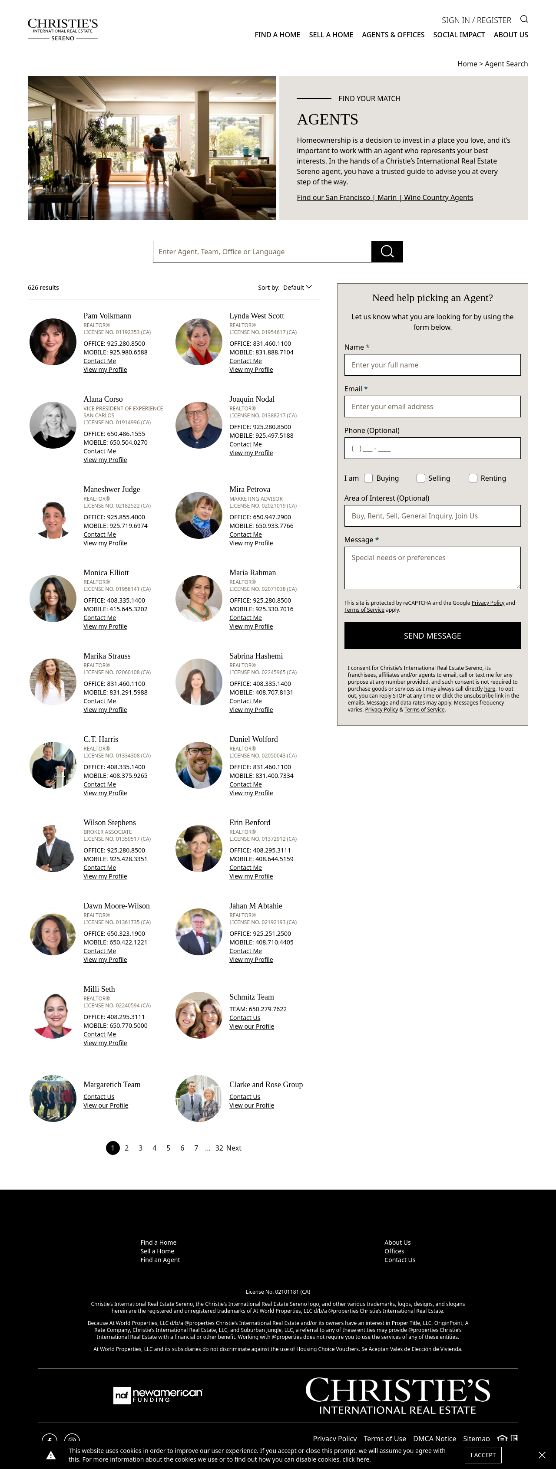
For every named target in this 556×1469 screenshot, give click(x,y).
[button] (542, 1455)
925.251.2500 (272, 933)
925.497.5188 (274, 435)
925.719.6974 (128, 525)
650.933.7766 (274, 525)
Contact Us (399, 1260)
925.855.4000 (126, 517)
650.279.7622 (268, 1009)
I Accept (483, 1455)
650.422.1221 (128, 942)
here (490, 688)
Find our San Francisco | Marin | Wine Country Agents (385, 197)
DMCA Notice (434, 1438)
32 (219, 1148)
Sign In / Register (476, 20)
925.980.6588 (128, 352)
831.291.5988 (128, 692)
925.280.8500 (126, 343)
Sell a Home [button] (331, 34)
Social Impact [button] (459, 34)
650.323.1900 (126, 933)
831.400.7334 (274, 775)
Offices (394, 1251)
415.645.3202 (128, 609)
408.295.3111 (272, 850)
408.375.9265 (128, 775)
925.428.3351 (128, 859)
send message (432, 635)
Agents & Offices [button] (393, 34)
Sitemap (476, 1438)
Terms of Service (364, 609)
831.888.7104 (274, 352)
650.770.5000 (128, 1025)
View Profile (105, 369)
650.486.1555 (126, 434)
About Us (397, 1242)
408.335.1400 (126, 600)
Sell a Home (157, 1251)
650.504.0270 (128, 442)
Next (234, 1148)
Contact (99, 361)
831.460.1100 (272, 343)
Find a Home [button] (277, 34)
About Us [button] (511, 34)
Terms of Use (385, 1438)
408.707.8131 (274, 692)
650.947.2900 (272, 517)
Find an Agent (160, 1260)
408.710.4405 (274, 942)
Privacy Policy (488, 603)
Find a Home (158, 1242)
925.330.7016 (274, 609)
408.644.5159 (274, 859)
